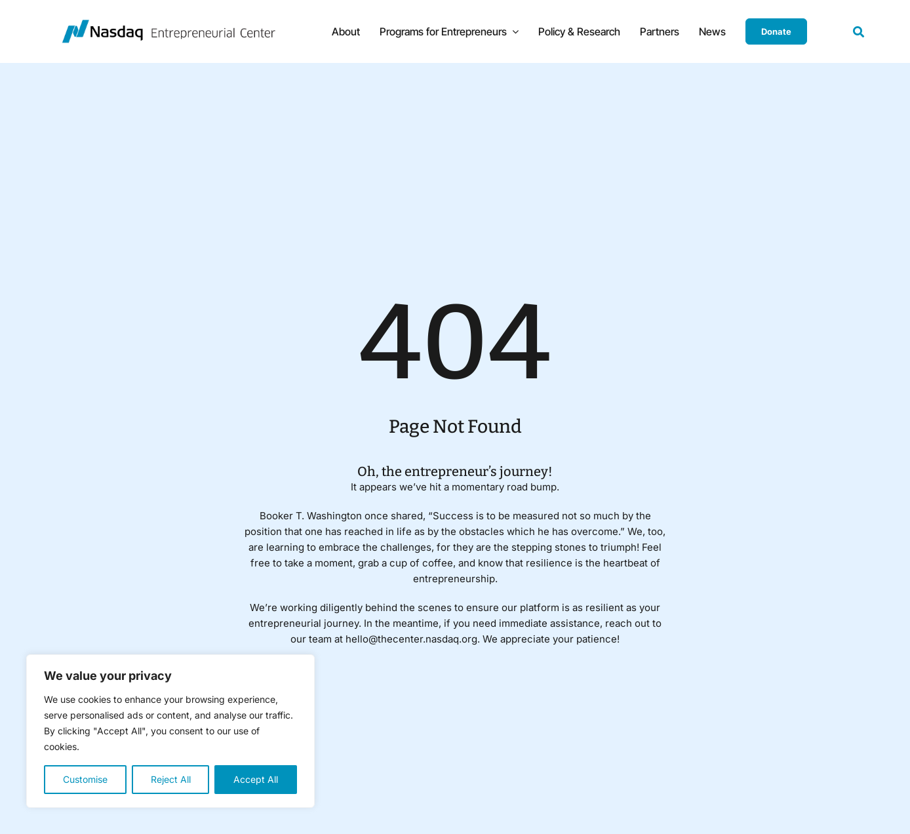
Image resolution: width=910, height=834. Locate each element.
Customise (85, 779)
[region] (170, 731)
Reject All (171, 779)
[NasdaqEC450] (168, 24)
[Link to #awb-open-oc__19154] (858, 31)
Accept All (255, 779)
